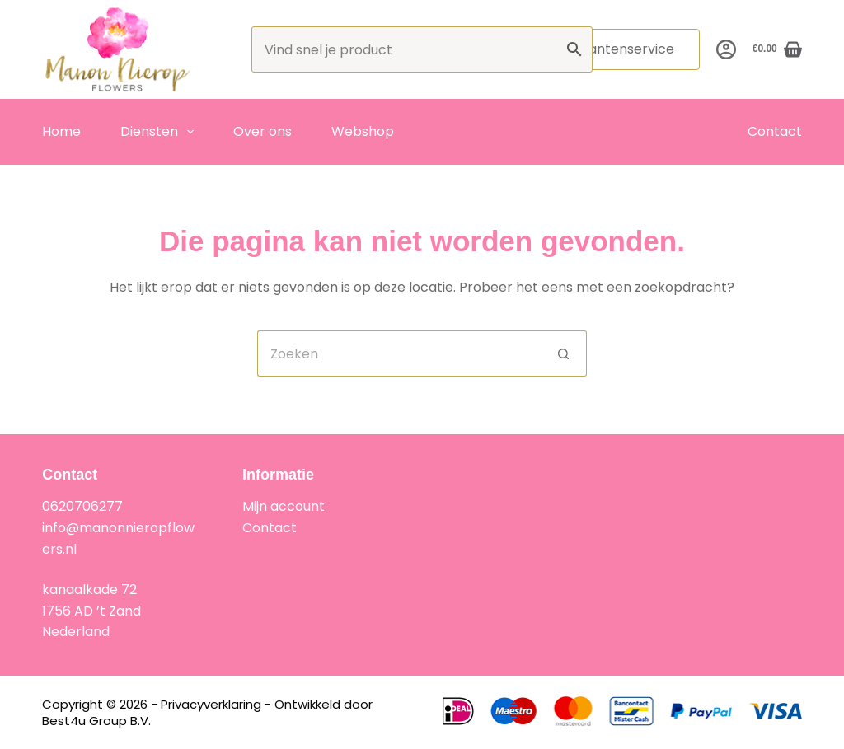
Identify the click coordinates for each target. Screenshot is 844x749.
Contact (775, 131)
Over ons (262, 131)
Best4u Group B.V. (96, 720)
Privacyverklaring (211, 704)
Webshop (362, 131)
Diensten (160, 132)
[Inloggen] (726, 49)
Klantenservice (625, 49)
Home (61, 131)
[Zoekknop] (564, 353)
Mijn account (283, 506)
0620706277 (82, 506)
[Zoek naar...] (399, 353)
